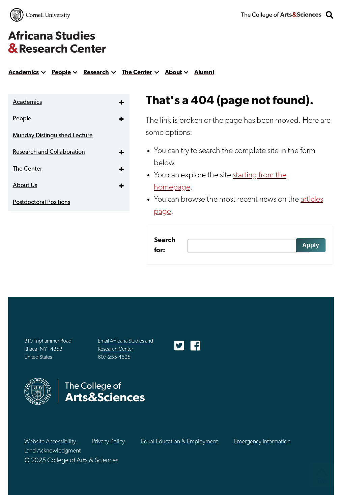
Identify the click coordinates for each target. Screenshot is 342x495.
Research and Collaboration (49, 152)
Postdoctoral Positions (41, 202)
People (61, 72)
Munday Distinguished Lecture (53, 136)
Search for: (164, 245)
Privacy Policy (108, 442)
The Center (137, 72)
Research (96, 72)
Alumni (204, 72)
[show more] (43, 72)
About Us (25, 185)
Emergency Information (262, 442)
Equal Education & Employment (179, 442)
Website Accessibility (50, 442)
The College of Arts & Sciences (281, 15)
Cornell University (40, 15)
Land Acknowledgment (52, 451)
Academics (23, 72)
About (173, 72)
